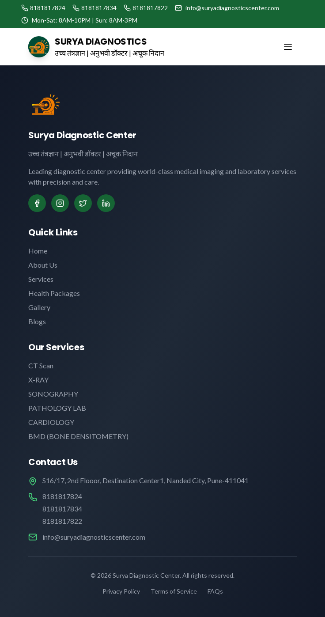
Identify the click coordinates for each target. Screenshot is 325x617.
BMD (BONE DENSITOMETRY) (78, 436)
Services (40, 279)
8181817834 (62, 508)
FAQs (215, 591)
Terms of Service (174, 591)
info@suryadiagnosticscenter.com (93, 537)
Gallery (39, 307)
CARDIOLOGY (51, 422)
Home (37, 250)
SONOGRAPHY (53, 394)
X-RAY (38, 379)
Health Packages (54, 293)
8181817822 (62, 521)
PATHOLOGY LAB (57, 408)
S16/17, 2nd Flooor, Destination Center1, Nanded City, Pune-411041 (145, 480)
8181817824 (62, 496)
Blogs (37, 321)
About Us (42, 265)
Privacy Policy (121, 591)
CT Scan (40, 365)
